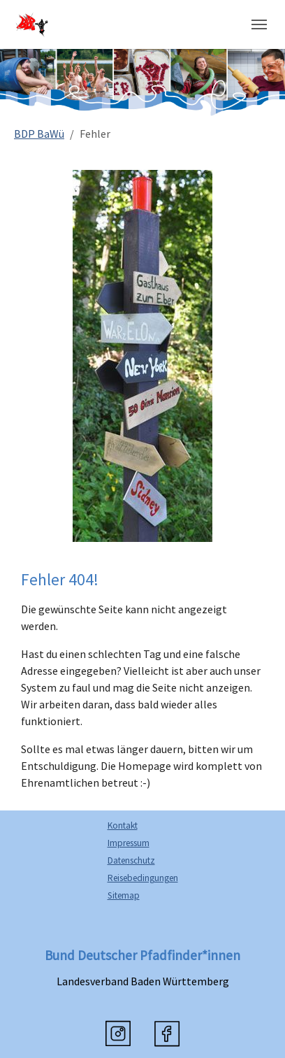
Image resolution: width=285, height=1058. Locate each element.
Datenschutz (131, 860)
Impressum (128, 843)
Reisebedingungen (143, 878)
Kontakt (123, 825)
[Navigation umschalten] (259, 24)
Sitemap (124, 895)
